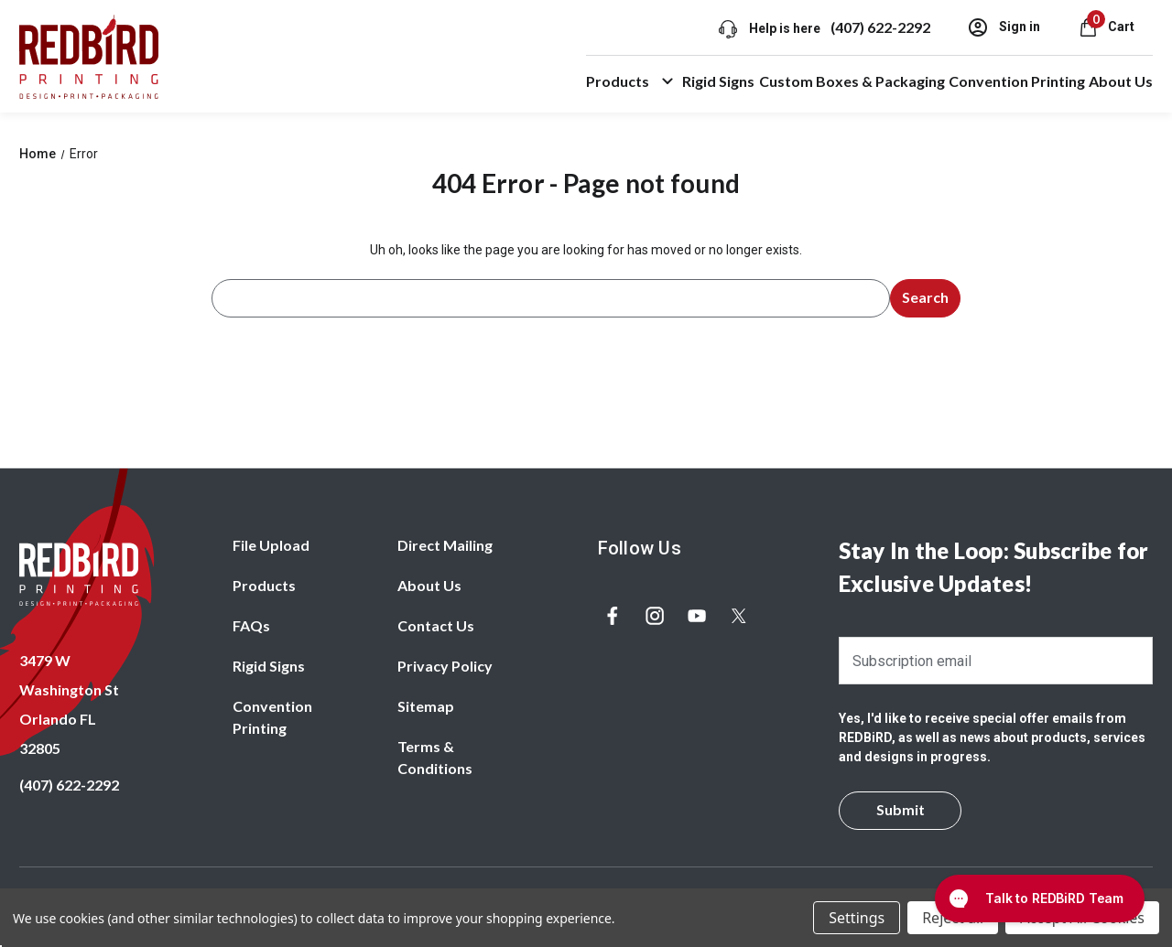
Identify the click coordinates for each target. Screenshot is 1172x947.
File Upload (271, 545)
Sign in (1002, 27)
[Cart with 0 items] (1105, 26)
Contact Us (435, 625)
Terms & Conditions (434, 757)
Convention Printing (1017, 81)
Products (632, 81)
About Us (1121, 81)
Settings (856, 918)
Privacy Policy (445, 665)
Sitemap (425, 706)
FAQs (251, 625)
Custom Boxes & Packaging (852, 81)
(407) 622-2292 (879, 27)
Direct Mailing (445, 545)
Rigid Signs (718, 81)
